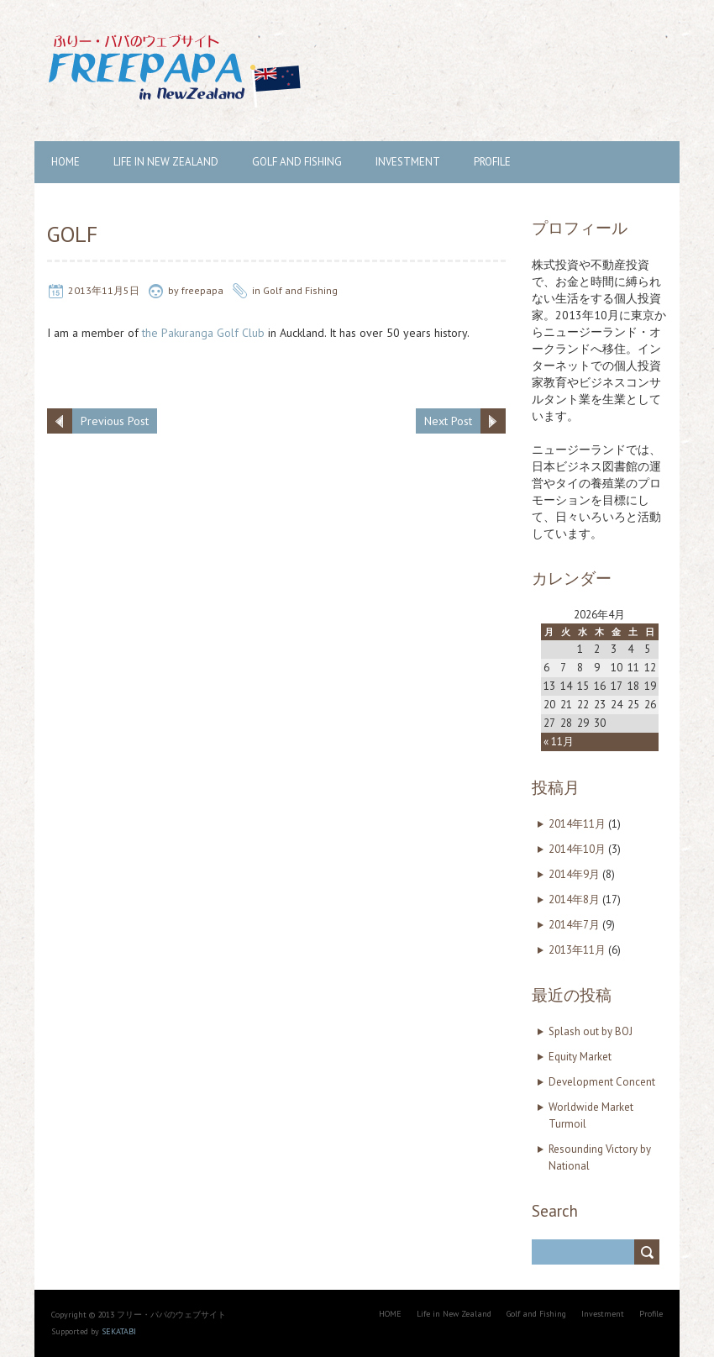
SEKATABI (119, 1331)
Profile (492, 162)
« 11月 (558, 741)
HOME (65, 162)
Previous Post (115, 421)
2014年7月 (574, 925)
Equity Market (580, 1056)
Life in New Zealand (165, 162)
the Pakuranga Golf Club (203, 332)
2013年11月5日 (103, 290)
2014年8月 (574, 899)
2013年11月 (577, 950)
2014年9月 (574, 874)
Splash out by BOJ (591, 1031)
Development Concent (602, 1082)
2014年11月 (577, 824)
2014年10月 (577, 849)
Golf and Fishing (297, 162)
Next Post (448, 421)
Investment (407, 162)
